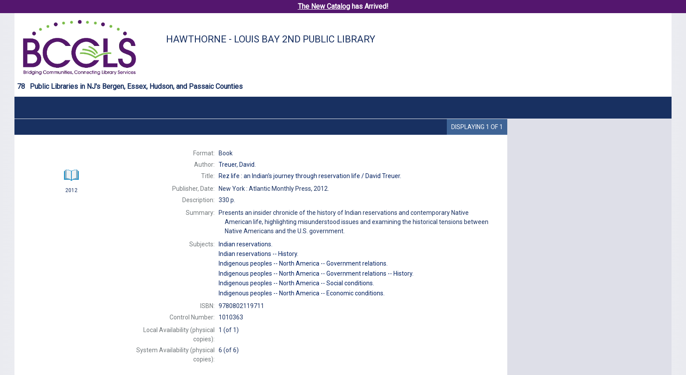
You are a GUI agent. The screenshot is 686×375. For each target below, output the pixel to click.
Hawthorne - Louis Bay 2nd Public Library (270, 39)
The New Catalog (324, 6)
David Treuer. (310, 175)
